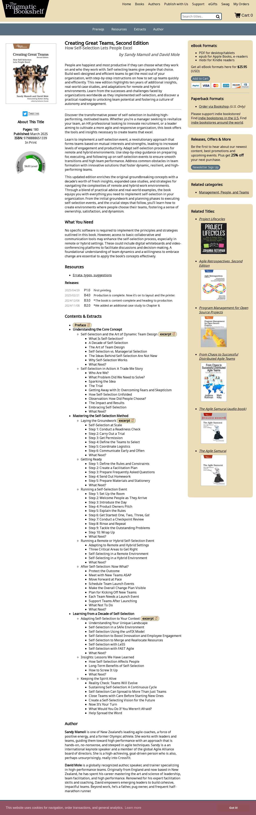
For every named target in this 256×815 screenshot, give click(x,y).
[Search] (218, 16)
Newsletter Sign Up (206, 167)
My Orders (241, 4)
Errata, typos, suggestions (92, 275)
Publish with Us (176, 4)
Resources (119, 29)
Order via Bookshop (214, 106)
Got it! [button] (233, 807)
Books (139, 4)
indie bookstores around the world (217, 122)
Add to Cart (200, 79)
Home (126, 4)
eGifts (212, 4)
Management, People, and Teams (224, 192)
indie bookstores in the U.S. (218, 118)
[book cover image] (31, 74)
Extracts (140, 29)
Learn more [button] (133, 807)
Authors (154, 4)
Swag (225, 4)
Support (198, 4)
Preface (83, 325)
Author (158, 29)
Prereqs (98, 29)
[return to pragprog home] (26, 10)
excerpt (168, 334)
